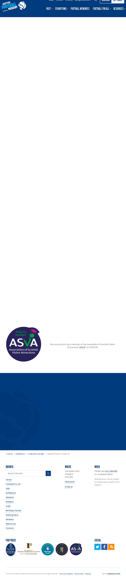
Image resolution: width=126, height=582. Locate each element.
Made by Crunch (114, 574)
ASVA (82, 347)
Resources (118, 13)
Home (9, 479)
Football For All (101, 13)
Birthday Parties (13, 510)
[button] (48, 473)
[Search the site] (28, 473)
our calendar (111, 471)
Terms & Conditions (66, 574)
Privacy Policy (79, 574)
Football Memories (80, 13)
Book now (105, 4)
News (51, 4)
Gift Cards (118, 4)
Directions (70, 481)
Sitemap (88, 574)
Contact (59, 4)
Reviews (10, 519)
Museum (10, 497)
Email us (69, 4)
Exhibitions (60, 13)
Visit (48, 13)
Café (8, 506)
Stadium (10, 501)
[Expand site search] (95, 4)
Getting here (12, 514)
